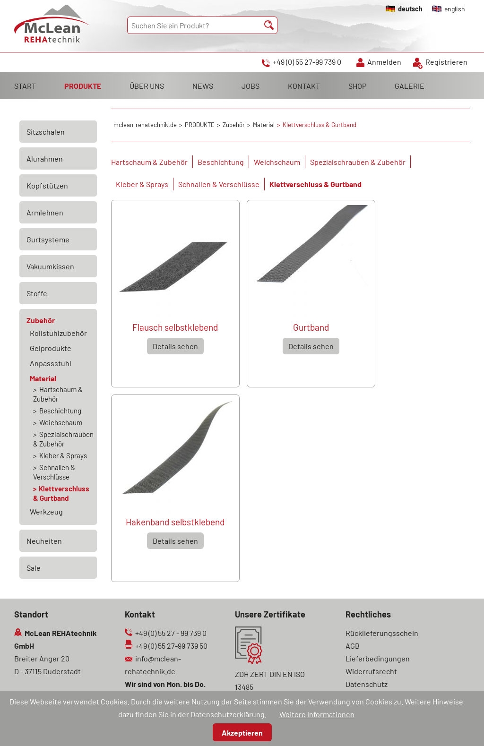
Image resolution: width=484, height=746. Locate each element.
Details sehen (175, 346)
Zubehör (40, 320)
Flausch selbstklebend (175, 327)
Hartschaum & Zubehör (149, 161)
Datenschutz (367, 683)
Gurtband (311, 327)
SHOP (357, 85)
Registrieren (446, 61)
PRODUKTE (82, 85)
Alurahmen (44, 158)
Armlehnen (44, 212)
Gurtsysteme (47, 239)
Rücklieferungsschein (382, 632)
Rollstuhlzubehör (58, 332)
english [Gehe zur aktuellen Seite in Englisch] (454, 9)
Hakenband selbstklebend (175, 521)
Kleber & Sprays (142, 184)
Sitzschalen (45, 131)
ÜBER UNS (147, 85)
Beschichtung (221, 161)
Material (43, 378)
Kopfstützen (47, 185)
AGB (353, 645)
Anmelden (384, 61)
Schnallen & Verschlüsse (218, 184)
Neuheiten (44, 540)
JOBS (250, 85)
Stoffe (36, 293)
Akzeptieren (242, 732)
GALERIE (409, 85)
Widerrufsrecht (371, 671)
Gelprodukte (50, 347)
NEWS (202, 85)
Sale (33, 567)
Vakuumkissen (50, 266)
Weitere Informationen (316, 714)
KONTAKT (304, 85)
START (25, 85)
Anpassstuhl (50, 363)
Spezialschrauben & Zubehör (358, 161)
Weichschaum (277, 161)
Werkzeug (46, 511)
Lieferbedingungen (378, 658)
